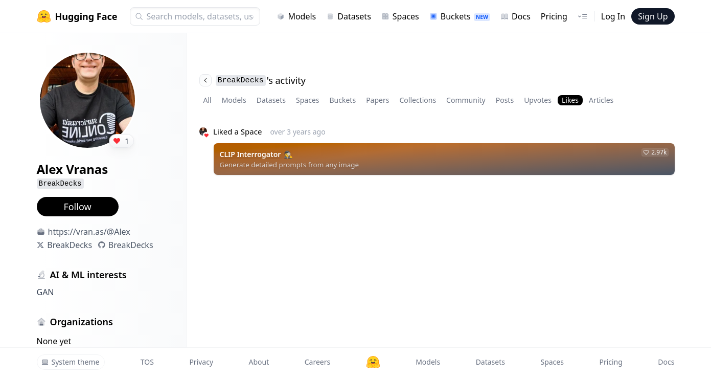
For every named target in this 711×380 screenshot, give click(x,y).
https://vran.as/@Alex (89, 231)
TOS (147, 362)
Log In (613, 16)
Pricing (554, 16)
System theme (70, 362)
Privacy (201, 362)
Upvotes (538, 100)
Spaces (400, 16)
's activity (252, 80)
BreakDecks (69, 245)
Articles (601, 100)
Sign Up (653, 16)
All (207, 100)
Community (466, 100)
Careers (317, 362)
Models (296, 16)
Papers (377, 100)
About (259, 362)
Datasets (348, 16)
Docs (515, 16)
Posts (505, 100)
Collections (417, 100)
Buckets (459, 16)
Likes (570, 100)
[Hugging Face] (373, 362)
